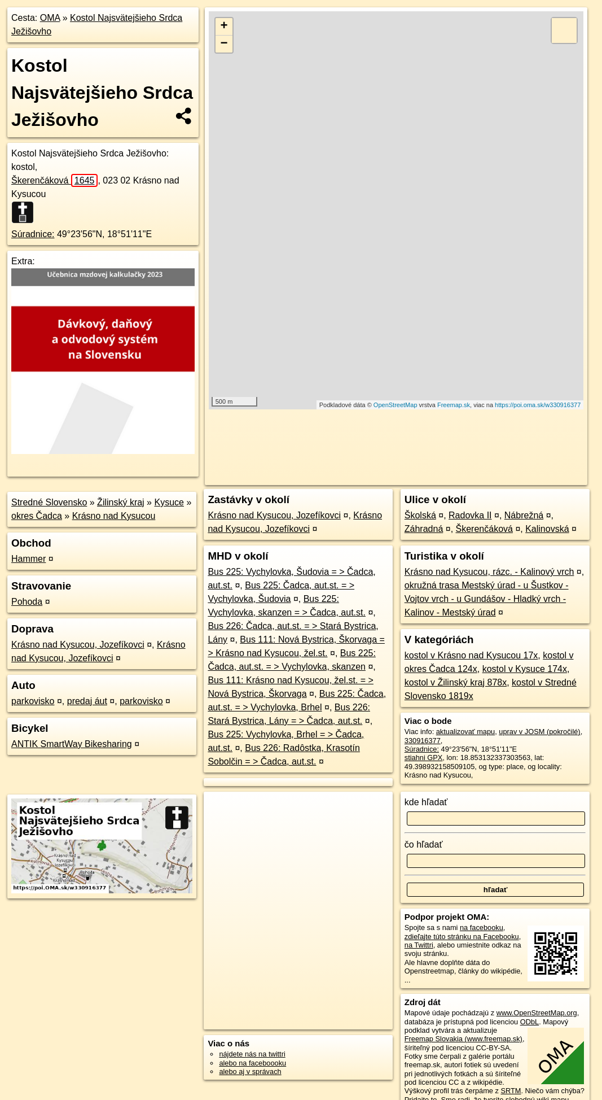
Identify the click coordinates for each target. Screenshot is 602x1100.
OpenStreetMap (395, 404)
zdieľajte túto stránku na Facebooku (462, 936)
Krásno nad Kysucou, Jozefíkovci (77, 644)
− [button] (224, 44)
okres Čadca (36, 516)
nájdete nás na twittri (252, 1054)
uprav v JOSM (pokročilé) (539, 731)
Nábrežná (523, 515)
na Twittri (419, 945)
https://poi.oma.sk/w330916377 (538, 404)
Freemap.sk (453, 404)
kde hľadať (426, 802)
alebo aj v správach (250, 1071)
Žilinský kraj (120, 502)
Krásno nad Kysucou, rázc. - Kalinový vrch (489, 572)
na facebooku (481, 927)
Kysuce (168, 502)
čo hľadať (424, 844)
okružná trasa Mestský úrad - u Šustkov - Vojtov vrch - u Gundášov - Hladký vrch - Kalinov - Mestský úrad (487, 598)
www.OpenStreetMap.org (536, 1013)
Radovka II (470, 515)
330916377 (423, 740)
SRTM (510, 1090)
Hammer (28, 559)
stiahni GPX (424, 757)
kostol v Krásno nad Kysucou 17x (471, 655)
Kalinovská (547, 529)
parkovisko (32, 701)
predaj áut (87, 701)
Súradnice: (33, 234)
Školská (420, 515)
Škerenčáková (54, 180)
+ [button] (224, 26)
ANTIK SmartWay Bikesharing (71, 744)
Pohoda (26, 601)
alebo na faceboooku (252, 1063)
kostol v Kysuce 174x (524, 669)
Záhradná (424, 529)
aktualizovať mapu (465, 731)
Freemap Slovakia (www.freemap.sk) (463, 1038)
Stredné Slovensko (49, 502)
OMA (50, 18)
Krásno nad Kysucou (114, 516)
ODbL (529, 1022)
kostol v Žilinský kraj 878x (456, 682)
